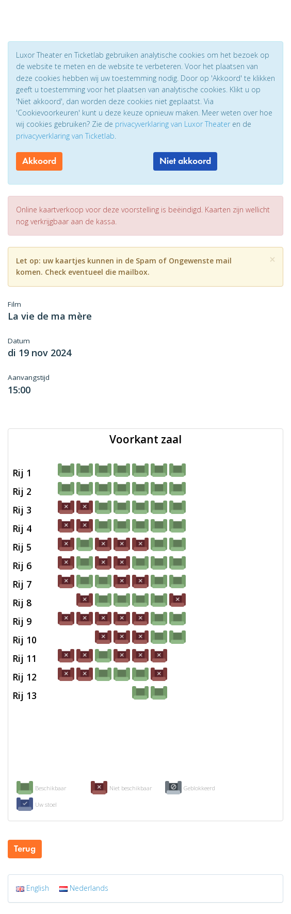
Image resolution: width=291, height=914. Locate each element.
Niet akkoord (185, 161)
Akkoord (39, 161)
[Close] (272, 259)
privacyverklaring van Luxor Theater (172, 124)
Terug (25, 848)
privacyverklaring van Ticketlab (65, 136)
